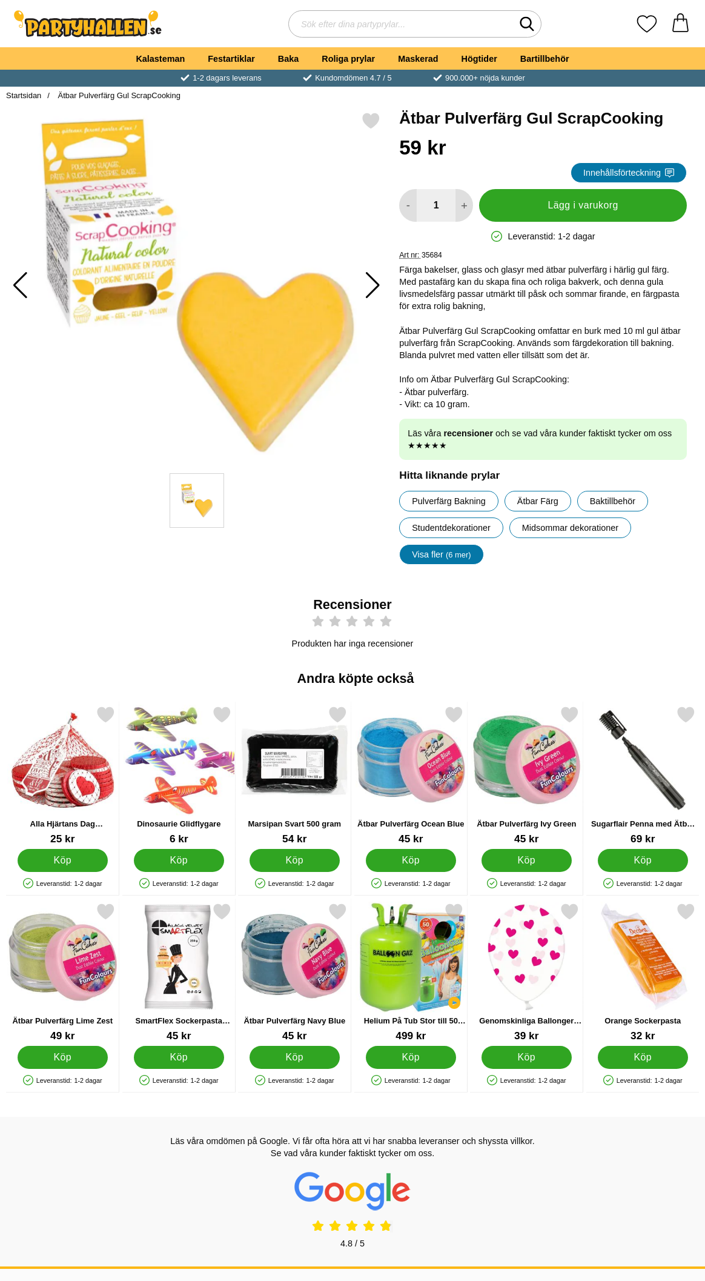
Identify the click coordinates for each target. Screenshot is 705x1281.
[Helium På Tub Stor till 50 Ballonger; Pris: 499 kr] (411, 972)
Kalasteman (160, 59)
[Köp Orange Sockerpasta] (642, 1057)
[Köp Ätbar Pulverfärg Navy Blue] (295, 1057)
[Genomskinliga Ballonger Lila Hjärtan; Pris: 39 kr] (526, 972)
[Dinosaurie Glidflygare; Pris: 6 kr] (179, 775)
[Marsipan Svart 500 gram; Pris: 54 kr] (294, 775)
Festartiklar (231, 59)
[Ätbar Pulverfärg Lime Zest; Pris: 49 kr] (62, 972)
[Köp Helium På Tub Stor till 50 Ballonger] (410, 1057)
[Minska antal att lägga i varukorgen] (408, 205)
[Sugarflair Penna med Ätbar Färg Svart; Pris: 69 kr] (643, 775)
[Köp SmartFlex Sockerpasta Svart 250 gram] (178, 1057)
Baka (288, 59)
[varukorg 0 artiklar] (680, 24)
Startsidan (23, 95)
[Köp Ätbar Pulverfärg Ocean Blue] (410, 860)
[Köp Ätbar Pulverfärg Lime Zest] (63, 1057)
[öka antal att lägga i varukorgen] (464, 205)
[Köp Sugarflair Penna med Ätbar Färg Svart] (642, 860)
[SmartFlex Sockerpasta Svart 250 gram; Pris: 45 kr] (179, 972)
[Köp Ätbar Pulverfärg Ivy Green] (527, 860)
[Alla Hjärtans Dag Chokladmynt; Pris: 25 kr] (62, 775)
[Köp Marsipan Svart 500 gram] (295, 860)
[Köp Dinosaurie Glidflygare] (178, 860)
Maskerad (418, 59)
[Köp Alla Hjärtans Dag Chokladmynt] (63, 860)
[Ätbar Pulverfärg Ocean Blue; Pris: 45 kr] (411, 775)
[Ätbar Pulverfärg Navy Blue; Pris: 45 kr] (294, 972)
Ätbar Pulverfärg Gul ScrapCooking (118, 95)
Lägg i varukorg (583, 205)
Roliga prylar (348, 59)
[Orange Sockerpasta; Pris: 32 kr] (643, 972)
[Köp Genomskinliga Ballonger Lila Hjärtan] (527, 1057)
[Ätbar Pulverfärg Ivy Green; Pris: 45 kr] (526, 775)
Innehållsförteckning (628, 173)
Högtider (479, 59)
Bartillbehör (544, 59)
